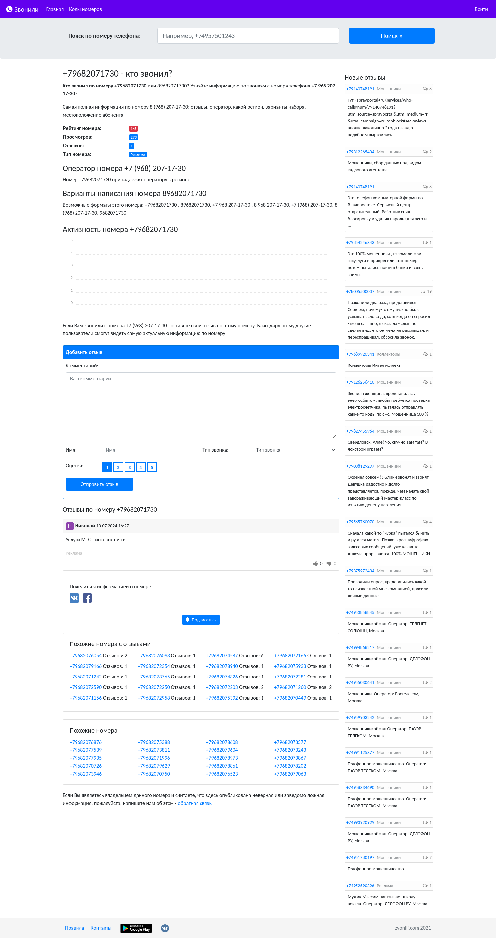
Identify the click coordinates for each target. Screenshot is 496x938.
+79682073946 (86, 774)
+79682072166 (290, 655)
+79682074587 (222, 655)
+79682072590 (86, 687)
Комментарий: (82, 366)
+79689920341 (360, 354)
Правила (74, 928)
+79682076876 (86, 742)
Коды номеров (85, 9)
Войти (481, 9)
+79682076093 (154, 655)
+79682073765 (154, 677)
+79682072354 (154, 666)
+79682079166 (86, 666)
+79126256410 (360, 382)
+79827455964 (360, 431)
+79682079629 (154, 766)
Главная (55, 9)
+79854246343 (360, 242)
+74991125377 (360, 752)
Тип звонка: (216, 450)
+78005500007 (360, 291)
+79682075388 (154, 742)
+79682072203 (222, 687)
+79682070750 (154, 774)
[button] (392, 36)
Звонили (22, 8)
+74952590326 (360, 885)
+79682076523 (222, 774)
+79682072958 (154, 698)
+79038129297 (360, 466)
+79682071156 (86, 698)
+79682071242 (86, 677)
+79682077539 (86, 750)
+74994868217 (360, 647)
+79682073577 (290, 742)
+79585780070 (360, 522)
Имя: (71, 450)
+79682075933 (290, 666)
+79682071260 (290, 687)
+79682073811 (154, 750)
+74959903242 (360, 717)
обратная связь (195, 803)
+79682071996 (154, 758)
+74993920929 (360, 822)
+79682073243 (290, 750)
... (132, 525)
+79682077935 (86, 758)
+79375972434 (360, 570)
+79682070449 (290, 698)
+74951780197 (360, 857)
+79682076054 (86, 655)
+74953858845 (360, 612)
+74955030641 (360, 682)
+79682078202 (290, 766)
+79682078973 (222, 758)
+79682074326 (222, 677)
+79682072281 (290, 677)
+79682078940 (222, 666)
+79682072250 (154, 687)
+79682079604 (222, 750)
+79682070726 (86, 766)
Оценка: (75, 465)
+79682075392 (222, 698)
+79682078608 (222, 742)
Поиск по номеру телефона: (104, 35)
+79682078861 (222, 766)
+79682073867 (290, 758)
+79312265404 (360, 152)
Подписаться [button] (201, 620)
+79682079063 (290, 774)
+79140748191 (360, 89)
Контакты (101, 928)
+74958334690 (360, 787)
